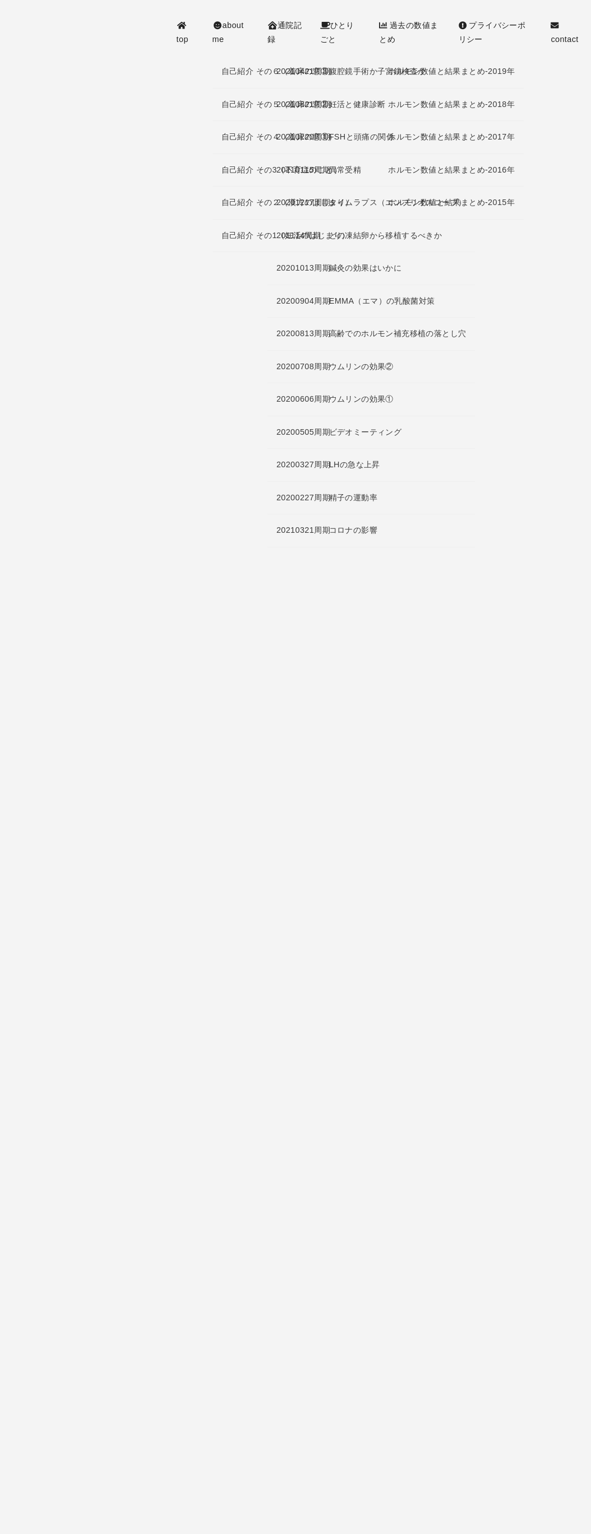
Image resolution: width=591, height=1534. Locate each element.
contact (564, 32)
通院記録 (284, 32)
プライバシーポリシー (492, 32)
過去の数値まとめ (408, 32)
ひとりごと (337, 32)
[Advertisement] (295, 876)
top (182, 32)
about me (228, 32)
